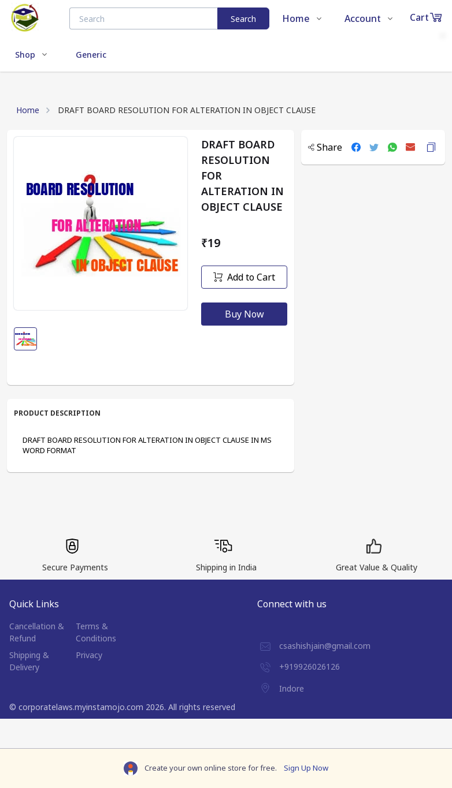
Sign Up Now (306, 768)
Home (27, 109)
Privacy (89, 654)
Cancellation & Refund (36, 632)
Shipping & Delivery (29, 661)
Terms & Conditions (96, 632)
